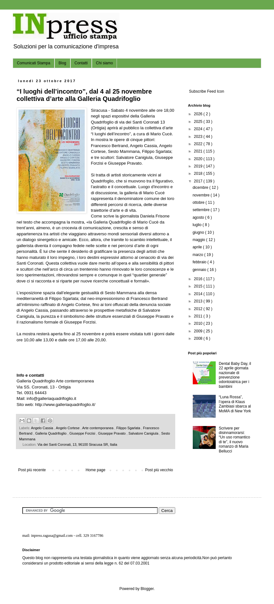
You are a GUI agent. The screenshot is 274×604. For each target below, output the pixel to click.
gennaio (199, 269)
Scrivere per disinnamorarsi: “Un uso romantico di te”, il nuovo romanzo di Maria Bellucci (234, 439)
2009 (199, 331)
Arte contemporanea (98, 428)
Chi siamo (104, 63)
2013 (199, 301)
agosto (198, 217)
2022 (199, 144)
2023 (199, 136)
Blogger (147, 588)
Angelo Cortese (68, 428)
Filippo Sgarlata (128, 428)
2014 (199, 294)
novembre (201, 195)
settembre (201, 210)
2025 (199, 121)
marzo (198, 254)
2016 (199, 279)
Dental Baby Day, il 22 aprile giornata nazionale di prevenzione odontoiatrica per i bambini (235, 375)
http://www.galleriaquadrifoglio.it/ (65, 404)
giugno (198, 232)
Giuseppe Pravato (112, 433)
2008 (199, 338)
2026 (199, 114)
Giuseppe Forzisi (82, 433)
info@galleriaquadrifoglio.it (51, 398)
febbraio (199, 262)
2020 (199, 159)
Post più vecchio (159, 470)
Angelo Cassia (42, 428)
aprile (197, 247)
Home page (95, 470)
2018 (199, 173)
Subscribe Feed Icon (206, 91)
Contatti (81, 63)
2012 (199, 309)
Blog (62, 63)
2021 (199, 151)
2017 (199, 181)
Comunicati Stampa (33, 63)
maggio (199, 240)
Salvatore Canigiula (143, 433)
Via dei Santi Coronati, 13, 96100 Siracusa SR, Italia (77, 444)
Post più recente (32, 470)
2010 (199, 323)
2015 (199, 286)
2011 (199, 316)
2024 (199, 129)
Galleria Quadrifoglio (51, 433)
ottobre (199, 202)
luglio (197, 225)
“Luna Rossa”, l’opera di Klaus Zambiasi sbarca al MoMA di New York (235, 404)
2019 (199, 166)
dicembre (200, 187)
